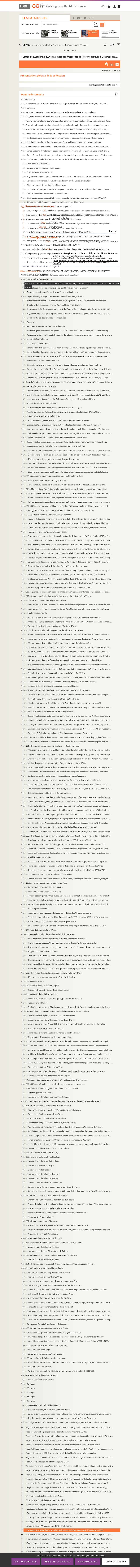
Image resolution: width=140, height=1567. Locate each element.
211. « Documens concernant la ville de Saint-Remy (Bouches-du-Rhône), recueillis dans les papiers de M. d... (68, 788)
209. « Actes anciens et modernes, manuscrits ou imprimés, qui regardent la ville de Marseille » (62, 780)
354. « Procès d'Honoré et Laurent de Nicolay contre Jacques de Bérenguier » (55, 1212)
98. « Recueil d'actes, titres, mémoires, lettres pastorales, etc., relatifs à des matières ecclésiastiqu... (65, 442)
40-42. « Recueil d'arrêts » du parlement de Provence (45, 245)
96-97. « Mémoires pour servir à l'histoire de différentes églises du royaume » (55, 437)
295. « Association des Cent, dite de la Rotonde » (43, 1028)
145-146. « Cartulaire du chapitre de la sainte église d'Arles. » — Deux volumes (55, 566)
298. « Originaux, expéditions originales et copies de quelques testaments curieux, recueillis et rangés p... (66, 1041)
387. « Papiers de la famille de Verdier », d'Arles (42, 1276)
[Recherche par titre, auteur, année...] (66, 24)
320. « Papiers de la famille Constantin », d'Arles (43, 1114)
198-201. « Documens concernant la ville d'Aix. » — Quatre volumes (51, 746)
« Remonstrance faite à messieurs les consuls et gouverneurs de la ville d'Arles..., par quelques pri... (68, 1543)
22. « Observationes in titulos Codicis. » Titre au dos (44, 185)
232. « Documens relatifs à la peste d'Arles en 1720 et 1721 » (47, 874)
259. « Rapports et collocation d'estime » (40, 951)
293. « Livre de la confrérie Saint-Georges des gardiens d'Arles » (49, 1020)
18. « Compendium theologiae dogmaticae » (41, 168)
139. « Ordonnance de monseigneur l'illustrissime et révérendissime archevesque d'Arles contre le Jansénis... (68, 540)
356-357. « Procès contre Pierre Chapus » (40, 1221)
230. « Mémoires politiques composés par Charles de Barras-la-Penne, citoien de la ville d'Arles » (63, 865)
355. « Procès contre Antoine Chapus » (39, 1217)
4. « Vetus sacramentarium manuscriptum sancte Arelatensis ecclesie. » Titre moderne (59, 112)
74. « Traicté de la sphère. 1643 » (36, 343)
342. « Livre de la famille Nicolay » (37, 1169)
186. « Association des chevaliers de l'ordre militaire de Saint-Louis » (51, 698)
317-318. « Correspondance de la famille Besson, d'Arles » (47, 1105)
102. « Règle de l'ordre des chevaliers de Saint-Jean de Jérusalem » (51, 459)
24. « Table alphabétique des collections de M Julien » (45, 193)
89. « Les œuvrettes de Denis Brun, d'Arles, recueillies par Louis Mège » (52, 407)
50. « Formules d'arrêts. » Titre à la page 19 (41, 266)
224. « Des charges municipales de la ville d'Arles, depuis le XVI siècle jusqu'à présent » (59, 840)
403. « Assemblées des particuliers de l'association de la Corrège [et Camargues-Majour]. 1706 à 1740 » (66, 1341)
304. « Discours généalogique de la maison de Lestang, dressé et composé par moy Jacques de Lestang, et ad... (68, 1062)
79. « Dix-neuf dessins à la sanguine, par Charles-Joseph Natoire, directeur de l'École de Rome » (63, 365)
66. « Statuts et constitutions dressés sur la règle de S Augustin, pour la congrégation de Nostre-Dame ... (67, 309)
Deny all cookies (57, 1561)
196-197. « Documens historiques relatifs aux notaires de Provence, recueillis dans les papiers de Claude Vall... (66, 741)
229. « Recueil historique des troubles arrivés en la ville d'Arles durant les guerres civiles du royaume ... (66, 861)
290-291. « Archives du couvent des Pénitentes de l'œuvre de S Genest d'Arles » (56, 1011)
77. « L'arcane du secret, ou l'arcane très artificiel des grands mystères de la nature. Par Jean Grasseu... (66, 356)
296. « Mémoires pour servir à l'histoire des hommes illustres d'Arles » (52, 1032)
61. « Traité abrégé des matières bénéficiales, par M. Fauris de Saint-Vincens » (55, 287)
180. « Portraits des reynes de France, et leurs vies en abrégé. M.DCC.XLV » (54, 673)
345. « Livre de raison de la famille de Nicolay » (42, 1182)
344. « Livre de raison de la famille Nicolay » (41, 1178)
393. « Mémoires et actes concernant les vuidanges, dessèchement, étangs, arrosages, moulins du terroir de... (68, 1302)
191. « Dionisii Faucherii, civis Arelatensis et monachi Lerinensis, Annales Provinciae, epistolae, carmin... (67, 720)
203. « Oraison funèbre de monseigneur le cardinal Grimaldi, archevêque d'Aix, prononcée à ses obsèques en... (68, 754)
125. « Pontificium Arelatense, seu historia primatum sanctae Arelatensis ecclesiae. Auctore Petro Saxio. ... (66, 493)
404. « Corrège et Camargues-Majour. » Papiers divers (45, 1345)
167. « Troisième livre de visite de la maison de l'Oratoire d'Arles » (50, 626)
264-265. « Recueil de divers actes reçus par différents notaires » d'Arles (52, 972)
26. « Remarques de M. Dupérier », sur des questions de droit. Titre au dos (53, 202)
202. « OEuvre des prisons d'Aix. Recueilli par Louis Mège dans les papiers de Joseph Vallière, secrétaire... (67, 750)
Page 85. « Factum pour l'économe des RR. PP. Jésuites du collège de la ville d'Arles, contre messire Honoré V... (69, 1474)
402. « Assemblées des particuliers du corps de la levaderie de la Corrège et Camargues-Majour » (63, 1336)
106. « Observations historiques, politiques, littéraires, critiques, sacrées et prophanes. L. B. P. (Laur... (65, 472)
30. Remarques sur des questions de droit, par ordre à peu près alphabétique (55, 215)
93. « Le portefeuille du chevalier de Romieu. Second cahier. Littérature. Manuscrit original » (61, 424)
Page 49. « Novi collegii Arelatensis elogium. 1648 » (47, 1461)
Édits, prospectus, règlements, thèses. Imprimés (46, 1500)
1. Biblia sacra (29, 99)
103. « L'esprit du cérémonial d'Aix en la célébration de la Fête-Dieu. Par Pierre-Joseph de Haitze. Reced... (67, 463)
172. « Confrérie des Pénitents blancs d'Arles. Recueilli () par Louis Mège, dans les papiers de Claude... (67, 647)
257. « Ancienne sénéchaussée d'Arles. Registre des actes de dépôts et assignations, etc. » (60, 942)
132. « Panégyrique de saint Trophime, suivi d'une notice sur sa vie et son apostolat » (58, 510)
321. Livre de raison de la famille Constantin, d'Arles (44, 1118)
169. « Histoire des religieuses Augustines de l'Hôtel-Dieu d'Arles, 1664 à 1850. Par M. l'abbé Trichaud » (66, 634)
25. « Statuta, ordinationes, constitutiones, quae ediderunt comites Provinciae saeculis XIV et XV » (65, 197)
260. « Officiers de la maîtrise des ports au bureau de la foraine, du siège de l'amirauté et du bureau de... (67, 955)
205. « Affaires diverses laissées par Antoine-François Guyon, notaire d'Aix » (54, 763)
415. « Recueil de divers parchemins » (38, 1379)
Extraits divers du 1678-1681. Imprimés (49, 1526)
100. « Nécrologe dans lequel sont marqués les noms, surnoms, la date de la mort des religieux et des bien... (68, 450)
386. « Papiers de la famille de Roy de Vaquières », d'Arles (46, 1272)
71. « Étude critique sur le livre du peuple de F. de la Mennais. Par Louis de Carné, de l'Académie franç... (66, 330)
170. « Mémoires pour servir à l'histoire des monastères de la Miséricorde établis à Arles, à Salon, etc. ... (66, 639)
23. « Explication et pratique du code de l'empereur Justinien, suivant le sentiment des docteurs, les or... (67, 189)
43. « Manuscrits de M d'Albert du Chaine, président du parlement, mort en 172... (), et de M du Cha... (67, 249)
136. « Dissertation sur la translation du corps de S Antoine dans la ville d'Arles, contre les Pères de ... (65, 527)
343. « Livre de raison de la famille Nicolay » (41, 1174)
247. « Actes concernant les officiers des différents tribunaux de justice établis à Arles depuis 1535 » (64, 925)
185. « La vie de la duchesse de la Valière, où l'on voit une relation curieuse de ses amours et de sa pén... (66, 694)
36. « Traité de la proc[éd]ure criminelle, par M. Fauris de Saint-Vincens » (53, 228)
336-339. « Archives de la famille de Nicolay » (41, 1157)
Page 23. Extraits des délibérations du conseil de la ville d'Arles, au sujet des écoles (61, 1453)
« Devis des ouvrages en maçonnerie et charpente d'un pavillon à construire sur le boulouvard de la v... (69, 1551)
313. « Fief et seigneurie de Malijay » (38, 1092)
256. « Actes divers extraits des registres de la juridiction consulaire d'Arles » (54, 938)
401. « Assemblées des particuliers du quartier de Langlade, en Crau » (52, 1332)
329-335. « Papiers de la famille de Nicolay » (41, 1152)
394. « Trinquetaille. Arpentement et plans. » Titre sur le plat (48, 1306)
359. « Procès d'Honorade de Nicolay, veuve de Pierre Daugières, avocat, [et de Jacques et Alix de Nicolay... (68, 1229)
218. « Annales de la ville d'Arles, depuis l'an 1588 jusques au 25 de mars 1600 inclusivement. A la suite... (66, 818)
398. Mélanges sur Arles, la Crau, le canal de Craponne (45, 1324)
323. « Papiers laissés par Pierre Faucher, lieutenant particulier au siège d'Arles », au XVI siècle (62, 1126)
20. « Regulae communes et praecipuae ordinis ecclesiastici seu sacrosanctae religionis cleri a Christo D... (67, 176)
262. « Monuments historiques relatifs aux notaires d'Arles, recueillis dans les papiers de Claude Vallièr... (67, 964)
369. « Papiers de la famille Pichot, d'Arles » (41, 1259)
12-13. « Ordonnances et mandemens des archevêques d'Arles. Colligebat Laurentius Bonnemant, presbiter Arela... (66, 146)
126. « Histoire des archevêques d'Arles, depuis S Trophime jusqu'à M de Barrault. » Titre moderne (65, 497)
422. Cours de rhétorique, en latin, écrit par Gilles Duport (46, 1409)
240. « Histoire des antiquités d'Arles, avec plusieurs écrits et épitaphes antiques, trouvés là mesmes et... (67, 895)
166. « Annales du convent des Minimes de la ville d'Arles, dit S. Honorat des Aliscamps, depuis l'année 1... (67, 621)
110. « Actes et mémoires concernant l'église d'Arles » (45, 480)
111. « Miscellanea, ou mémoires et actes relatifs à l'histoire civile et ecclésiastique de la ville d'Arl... (65, 484)
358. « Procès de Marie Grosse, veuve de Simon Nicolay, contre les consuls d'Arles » (57, 1225)
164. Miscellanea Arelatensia (35, 613)
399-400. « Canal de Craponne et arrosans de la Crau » (45, 1328)
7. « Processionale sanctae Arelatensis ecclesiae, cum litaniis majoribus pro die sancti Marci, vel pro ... (66, 125)
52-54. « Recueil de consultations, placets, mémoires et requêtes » (50, 275)
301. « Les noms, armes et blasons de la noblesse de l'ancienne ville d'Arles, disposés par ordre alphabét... (67, 1050)
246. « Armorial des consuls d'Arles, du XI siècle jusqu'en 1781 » (49, 921)
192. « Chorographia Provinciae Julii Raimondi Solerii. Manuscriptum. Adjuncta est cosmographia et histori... (66, 724)
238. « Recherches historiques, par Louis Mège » (43, 887)
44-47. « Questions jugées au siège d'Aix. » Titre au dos (45, 253)
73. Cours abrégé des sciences (35, 339)
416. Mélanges (29, 1383)
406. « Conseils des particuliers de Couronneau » (43, 1354)
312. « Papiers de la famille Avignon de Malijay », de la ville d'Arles (50, 1088)
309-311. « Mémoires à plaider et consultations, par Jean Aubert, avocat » (54, 1084)
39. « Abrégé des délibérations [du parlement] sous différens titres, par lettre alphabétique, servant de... (66, 240)
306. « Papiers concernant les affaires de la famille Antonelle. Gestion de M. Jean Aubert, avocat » (64, 1071)
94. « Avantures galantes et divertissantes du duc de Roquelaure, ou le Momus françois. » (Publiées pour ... (66, 429)
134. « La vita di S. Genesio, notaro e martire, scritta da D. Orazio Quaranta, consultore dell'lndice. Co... (66, 519)
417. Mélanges (29, 1388)
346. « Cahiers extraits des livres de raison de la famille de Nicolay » (51, 1187)
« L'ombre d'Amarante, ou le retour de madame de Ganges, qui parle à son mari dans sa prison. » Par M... (69, 1534)
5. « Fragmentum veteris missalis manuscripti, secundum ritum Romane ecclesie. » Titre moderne (64, 116)
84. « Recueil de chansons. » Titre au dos (39, 386)
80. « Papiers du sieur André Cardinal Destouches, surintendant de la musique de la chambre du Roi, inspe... (68, 369)
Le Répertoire (83, 18)
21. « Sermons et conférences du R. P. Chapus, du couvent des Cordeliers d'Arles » (57, 180)
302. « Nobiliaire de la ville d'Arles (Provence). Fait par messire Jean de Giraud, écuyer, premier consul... (66, 1054)
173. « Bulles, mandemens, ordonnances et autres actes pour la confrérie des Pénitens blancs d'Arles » (66, 651)
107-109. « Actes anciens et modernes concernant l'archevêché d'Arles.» (53, 476)
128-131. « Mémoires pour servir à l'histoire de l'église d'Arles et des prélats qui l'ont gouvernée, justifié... (66, 506)
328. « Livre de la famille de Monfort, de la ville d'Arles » (46, 1148)
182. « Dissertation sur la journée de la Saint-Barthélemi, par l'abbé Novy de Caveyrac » (60, 681)
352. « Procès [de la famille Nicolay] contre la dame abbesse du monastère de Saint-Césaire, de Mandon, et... (68, 1204)
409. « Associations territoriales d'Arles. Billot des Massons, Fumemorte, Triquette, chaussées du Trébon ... (67, 1362)
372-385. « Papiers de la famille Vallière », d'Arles (43, 1268)
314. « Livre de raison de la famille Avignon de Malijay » (46, 1097)
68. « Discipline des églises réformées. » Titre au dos (44, 317)
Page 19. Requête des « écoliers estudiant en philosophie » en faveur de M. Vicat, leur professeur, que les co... (69, 1449)
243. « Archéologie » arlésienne (35, 908)
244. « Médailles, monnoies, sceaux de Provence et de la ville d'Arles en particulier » (58, 913)
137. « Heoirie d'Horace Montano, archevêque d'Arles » (46, 531)
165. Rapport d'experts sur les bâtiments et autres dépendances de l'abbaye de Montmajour (61, 617)
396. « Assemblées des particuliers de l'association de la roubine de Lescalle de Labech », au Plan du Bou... (68, 1315)
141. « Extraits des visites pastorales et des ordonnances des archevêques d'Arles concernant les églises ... (66, 549)
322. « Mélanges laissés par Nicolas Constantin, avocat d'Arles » (49, 1122)
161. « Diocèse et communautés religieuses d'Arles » (44, 600)
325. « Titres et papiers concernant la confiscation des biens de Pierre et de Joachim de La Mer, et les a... (67, 1135)
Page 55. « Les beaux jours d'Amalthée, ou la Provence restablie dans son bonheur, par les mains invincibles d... (69, 1466)
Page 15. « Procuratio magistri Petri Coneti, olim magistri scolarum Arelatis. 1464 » (61, 1440)
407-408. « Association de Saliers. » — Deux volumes (44, 1358)
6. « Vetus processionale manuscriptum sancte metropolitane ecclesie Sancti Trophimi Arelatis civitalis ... (67, 120)
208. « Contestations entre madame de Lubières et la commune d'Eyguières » (55, 776)
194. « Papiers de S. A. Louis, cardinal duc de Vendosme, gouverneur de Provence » (57, 733)
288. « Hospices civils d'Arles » (35, 1002)
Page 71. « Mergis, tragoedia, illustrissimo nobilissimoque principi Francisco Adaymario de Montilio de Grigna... (69, 1470)
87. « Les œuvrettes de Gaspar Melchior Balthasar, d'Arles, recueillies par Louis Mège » (59, 399)
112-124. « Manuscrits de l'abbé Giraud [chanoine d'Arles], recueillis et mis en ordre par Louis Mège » (65, 489)
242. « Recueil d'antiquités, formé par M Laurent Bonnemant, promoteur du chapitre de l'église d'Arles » (66, 904)
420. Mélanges (29, 1401)
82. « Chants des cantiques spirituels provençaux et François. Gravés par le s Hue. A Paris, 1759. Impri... (66, 377)
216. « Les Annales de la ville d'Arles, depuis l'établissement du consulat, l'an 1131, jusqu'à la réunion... (66, 810)
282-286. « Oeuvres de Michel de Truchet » (40, 994)
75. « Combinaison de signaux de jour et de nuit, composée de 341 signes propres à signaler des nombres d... (68, 347)
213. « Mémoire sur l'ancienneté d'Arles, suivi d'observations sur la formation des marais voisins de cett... (67, 797)
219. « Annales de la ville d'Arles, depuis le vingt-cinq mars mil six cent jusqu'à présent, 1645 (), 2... (65, 823)
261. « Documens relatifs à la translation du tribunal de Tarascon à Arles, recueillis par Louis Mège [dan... (67, 960)
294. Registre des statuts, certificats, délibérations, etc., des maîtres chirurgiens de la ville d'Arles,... (65, 1024)
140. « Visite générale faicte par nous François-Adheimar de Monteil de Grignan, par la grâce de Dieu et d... (68, 544)
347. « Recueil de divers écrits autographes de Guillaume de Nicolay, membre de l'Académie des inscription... (68, 1191)
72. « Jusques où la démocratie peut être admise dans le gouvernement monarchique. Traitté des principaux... (68, 335)
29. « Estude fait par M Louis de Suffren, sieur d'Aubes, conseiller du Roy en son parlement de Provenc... (67, 210)
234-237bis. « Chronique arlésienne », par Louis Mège (45, 883)
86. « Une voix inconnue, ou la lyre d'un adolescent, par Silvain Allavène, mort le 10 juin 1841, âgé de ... (66, 394)
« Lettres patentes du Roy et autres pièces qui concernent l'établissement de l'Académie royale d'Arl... (69, 1508)
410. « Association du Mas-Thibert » (37, 1366)
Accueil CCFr (24, 45)
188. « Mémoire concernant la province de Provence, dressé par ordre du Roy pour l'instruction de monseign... (68, 707)
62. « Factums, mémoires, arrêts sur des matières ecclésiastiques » (50, 292)
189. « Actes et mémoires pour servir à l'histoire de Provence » (48, 711)
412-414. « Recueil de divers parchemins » (40, 1375)
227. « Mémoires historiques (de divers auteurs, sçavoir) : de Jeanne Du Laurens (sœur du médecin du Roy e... (66, 853)
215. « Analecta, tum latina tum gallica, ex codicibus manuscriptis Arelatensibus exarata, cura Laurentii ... (66, 805)
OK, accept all (26, 1561)
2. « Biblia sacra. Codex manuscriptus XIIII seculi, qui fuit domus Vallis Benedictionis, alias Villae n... (65, 103)
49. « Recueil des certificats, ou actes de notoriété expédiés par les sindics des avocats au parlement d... (66, 262)
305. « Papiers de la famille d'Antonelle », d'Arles (43, 1067)
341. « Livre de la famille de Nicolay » (38, 1165)
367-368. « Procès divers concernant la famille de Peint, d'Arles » (50, 1255)
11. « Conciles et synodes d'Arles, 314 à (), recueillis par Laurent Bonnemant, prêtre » (62, 142)
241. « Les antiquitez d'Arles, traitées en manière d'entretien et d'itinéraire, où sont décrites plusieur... (65, 900)
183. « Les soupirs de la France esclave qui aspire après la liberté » (50, 686)
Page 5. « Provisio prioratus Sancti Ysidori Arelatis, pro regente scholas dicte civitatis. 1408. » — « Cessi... (69, 1427)
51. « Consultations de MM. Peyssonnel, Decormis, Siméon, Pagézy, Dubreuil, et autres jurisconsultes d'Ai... (68, 270)
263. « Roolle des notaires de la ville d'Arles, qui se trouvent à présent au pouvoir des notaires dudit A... (66, 968)
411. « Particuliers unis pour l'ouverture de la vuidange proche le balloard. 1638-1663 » (59, 1371)
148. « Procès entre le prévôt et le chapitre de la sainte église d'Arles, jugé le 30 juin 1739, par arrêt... (65, 574)
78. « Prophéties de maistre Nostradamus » (41, 360)
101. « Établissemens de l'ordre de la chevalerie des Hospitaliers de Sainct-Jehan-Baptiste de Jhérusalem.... (66, 454)
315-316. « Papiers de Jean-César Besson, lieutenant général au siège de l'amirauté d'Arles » (61, 1101)
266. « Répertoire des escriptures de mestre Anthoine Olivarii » (49, 977)
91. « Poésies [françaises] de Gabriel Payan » (41, 416)
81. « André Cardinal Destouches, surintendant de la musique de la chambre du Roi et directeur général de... (68, 373)
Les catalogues (34, 18)
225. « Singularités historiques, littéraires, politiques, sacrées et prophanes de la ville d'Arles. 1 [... (64, 844)
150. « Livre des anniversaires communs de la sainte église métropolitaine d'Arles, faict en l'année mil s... (67, 583)
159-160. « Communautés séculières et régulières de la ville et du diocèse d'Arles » (57, 596)
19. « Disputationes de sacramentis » (38, 172)
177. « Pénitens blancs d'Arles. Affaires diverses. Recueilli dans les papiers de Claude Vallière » (62, 660)
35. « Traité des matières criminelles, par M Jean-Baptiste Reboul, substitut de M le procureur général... (67, 223)
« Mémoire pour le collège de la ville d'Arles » (44, 1496)
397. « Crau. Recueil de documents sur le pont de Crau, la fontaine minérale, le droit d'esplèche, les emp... (67, 1319)
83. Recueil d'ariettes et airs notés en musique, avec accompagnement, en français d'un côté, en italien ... (67, 382)
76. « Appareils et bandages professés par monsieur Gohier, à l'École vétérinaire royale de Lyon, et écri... (66, 352)
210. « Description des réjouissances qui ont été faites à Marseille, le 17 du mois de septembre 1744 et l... (66, 784)
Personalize (87, 1561)
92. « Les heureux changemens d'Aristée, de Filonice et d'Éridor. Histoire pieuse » (56, 420)
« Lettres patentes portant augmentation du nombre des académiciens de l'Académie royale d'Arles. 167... (69, 1517)
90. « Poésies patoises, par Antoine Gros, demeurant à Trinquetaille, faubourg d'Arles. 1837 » (61, 412)
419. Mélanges (29, 1396)
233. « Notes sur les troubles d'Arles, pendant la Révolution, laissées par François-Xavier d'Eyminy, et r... (66, 878)
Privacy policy (115, 1561)
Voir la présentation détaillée (102, 84)
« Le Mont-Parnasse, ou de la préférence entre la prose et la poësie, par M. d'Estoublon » (63, 1504)
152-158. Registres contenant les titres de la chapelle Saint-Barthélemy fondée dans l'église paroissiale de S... (66, 591)
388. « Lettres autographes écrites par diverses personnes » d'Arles (50, 1281)
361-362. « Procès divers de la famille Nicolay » (42, 1238)
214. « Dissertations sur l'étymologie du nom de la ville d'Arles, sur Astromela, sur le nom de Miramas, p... (66, 801)
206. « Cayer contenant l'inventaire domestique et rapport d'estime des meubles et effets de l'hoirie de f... (67, 767)
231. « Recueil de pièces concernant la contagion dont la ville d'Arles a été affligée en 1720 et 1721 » (64, 870)
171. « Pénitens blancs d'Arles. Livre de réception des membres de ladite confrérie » (57, 643)
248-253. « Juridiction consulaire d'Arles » (40, 930)
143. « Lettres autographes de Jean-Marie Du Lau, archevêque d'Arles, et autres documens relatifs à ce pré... (68, 557)
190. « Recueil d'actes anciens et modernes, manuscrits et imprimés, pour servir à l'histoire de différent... (66, 716)
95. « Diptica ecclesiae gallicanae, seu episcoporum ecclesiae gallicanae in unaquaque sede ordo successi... (68, 433)
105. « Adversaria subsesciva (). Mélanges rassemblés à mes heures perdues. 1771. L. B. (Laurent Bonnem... (66, 467)
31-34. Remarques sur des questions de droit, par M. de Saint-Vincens (52, 219)
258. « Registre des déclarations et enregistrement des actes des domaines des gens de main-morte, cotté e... (68, 947)
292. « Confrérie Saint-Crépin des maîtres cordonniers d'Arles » (49, 1015)
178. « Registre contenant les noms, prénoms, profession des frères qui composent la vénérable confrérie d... (68, 664)
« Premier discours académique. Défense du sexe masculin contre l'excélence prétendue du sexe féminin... (69, 1538)
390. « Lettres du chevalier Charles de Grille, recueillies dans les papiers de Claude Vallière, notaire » (65, 1289)
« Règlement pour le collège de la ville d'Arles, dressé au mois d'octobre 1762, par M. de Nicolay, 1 (67, 1487)
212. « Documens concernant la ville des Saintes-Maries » (47, 793)
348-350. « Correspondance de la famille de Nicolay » (45, 1195)
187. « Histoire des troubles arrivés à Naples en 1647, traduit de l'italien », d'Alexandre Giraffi (62, 703)
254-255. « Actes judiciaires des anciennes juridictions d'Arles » (49, 934)
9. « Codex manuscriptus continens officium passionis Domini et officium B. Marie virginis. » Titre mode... (67, 133)
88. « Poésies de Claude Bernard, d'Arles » (40, 403)
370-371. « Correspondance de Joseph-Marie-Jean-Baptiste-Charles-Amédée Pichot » (59, 1264)
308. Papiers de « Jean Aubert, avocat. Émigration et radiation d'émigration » (55, 1080)
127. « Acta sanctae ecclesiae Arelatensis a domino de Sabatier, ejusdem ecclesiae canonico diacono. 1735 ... (66, 502)
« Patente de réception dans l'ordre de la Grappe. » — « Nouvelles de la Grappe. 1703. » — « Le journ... (68, 1547)
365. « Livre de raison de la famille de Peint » (41, 1246)
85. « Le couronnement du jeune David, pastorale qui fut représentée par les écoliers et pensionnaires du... (67, 390)
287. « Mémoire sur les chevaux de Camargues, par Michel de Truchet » (52, 998)
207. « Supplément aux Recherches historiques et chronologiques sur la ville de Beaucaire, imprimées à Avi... (66, 771)
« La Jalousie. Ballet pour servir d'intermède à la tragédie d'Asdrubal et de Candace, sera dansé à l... (68, 1483)
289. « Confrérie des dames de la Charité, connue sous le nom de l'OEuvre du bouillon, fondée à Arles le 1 (66, 1007)
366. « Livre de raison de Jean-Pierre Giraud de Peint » (45, 1251)
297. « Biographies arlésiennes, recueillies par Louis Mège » (47, 1037)
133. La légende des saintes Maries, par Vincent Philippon (47, 514)
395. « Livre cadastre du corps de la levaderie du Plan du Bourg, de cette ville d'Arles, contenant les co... (66, 1311)
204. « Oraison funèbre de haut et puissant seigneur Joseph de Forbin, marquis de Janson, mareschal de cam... (68, 758)
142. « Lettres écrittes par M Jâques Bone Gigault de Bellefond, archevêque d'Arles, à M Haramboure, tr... (68, 553)
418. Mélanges (29, 1392)
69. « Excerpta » (29, 322)
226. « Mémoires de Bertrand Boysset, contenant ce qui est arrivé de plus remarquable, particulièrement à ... (66, 848)
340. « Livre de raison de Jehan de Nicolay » (41, 1161)
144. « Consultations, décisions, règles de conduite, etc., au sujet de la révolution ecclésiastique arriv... (66, 561)
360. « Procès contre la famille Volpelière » (40, 1234)
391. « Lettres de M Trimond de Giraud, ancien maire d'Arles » (48, 1293)
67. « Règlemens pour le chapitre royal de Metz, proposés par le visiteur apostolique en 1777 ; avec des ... (67, 313)
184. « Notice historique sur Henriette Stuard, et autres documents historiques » (56, 690)
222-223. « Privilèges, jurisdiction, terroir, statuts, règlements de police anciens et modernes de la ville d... (66, 835)
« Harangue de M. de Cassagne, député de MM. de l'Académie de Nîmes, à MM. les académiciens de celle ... (69, 1521)
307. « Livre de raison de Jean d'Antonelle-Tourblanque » (46, 1075)
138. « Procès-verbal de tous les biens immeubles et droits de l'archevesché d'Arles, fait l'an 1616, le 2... (66, 536)
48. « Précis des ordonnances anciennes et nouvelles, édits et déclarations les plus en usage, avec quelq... (67, 257)
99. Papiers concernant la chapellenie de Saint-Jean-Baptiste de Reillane (54, 446)
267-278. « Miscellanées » (33, 981)
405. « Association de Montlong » (36, 1349)
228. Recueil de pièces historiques (37, 857)
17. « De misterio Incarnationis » (36, 163)
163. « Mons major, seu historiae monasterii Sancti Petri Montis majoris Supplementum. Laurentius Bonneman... (66, 609)
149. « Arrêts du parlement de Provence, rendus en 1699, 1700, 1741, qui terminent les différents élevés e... (67, 579)
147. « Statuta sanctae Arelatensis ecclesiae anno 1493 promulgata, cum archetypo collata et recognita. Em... (68, 570)
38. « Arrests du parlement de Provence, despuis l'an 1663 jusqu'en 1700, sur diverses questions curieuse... (67, 236)
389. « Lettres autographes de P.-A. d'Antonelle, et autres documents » (52, 1285)
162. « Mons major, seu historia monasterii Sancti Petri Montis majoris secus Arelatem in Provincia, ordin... (68, 604)
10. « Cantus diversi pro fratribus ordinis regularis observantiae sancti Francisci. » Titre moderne (63, 138)
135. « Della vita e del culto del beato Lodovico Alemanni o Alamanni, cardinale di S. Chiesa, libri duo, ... (67, 523)
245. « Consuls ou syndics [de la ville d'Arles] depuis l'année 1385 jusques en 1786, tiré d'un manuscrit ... (66, 917)
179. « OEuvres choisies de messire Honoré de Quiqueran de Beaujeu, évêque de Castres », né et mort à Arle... (66, 668)
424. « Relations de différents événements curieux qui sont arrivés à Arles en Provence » (59, 1418)
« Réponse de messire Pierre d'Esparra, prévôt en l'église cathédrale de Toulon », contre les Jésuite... (68, 1479)
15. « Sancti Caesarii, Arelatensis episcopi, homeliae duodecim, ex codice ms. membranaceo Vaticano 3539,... (68, 155)
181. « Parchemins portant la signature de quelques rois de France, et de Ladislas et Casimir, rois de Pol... (67, 677)
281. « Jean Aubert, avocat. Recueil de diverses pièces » (46, 990)
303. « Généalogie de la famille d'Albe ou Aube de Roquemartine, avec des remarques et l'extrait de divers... (66, 1058)
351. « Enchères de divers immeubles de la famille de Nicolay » (49, 1199)
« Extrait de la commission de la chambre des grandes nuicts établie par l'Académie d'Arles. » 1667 (67, 1513)
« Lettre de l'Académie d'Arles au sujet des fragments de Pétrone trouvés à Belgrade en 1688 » (65, 1530)
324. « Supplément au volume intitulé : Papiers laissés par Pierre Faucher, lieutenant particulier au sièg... (67, 1131)
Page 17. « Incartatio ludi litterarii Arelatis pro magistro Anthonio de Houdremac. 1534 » (63, 1444)
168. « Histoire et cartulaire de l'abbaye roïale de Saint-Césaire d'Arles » (53, 630)
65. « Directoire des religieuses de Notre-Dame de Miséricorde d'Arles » (52, 305)
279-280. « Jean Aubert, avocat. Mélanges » (41, 985)
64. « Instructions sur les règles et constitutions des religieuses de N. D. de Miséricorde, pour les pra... (65, 300)
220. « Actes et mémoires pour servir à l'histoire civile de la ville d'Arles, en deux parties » (60, 827)
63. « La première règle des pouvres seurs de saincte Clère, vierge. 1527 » (53, 296)
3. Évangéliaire (29, 108)
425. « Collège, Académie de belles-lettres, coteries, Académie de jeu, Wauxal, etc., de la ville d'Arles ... (66, 1422)
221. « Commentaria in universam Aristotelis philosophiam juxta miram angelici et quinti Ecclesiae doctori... (68, 831)
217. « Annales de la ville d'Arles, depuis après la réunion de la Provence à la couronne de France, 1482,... (67, 814)
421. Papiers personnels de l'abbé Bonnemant (42, 1405)
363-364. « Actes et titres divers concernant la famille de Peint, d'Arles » (52, 1242)
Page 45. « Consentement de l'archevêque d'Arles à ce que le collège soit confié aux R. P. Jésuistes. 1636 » (69, 1457)
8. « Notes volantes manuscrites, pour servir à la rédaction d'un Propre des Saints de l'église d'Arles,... (66, 129)
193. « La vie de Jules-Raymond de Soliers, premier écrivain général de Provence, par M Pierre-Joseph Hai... (68, 728)
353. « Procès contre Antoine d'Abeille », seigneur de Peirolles (48, 1208)
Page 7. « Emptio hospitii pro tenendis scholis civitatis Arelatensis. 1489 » (56, 1431)
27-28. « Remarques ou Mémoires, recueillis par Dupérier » (47, 206)
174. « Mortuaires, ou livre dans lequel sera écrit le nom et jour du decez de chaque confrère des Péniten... (66, 656)
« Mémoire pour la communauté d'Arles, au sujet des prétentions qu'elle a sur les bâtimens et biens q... (69, 1491)
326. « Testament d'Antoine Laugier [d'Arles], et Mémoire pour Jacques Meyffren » (57, 1139)
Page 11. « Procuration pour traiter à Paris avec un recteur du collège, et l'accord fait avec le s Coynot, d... (69, 1436)
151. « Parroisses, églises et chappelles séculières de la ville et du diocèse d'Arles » (57, 587)
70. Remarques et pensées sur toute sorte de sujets (44, 326)
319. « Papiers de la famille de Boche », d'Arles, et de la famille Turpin (52, 1109)
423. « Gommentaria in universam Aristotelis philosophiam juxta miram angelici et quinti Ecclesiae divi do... (68, 1413)
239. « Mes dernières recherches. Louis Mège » (42, 891)
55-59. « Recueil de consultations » (37, 279)
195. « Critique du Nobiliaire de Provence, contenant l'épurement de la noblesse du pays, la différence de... (66, 737)
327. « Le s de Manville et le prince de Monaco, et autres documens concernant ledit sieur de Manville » (66, 1144)
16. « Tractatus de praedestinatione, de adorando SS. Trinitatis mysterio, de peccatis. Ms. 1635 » (63, 159)
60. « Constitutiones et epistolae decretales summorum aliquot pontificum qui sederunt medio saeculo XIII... (66, 283)
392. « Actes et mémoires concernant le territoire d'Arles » (47, 1298)
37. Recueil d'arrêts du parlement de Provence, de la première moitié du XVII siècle (58, 232)
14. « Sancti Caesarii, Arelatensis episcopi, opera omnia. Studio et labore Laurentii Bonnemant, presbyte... (66, 150)
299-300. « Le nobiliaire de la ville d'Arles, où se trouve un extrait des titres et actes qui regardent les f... (66, 1045)
